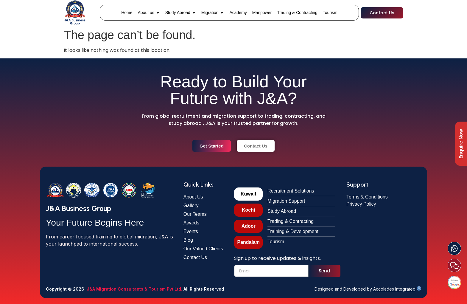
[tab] (248, 194)
